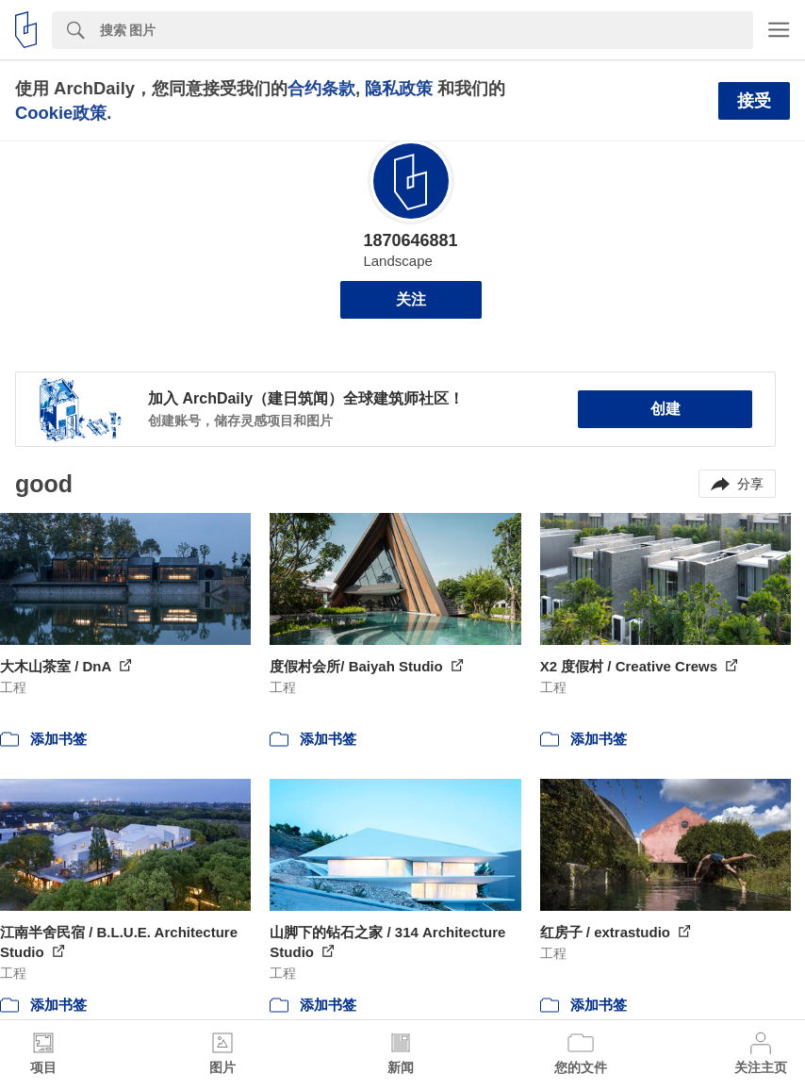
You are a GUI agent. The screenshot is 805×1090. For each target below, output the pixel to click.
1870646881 (410, 240)
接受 (754, 100)
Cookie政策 (61, 113)
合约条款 (321, 88)
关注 (411, 299)
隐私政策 (399, 88)
